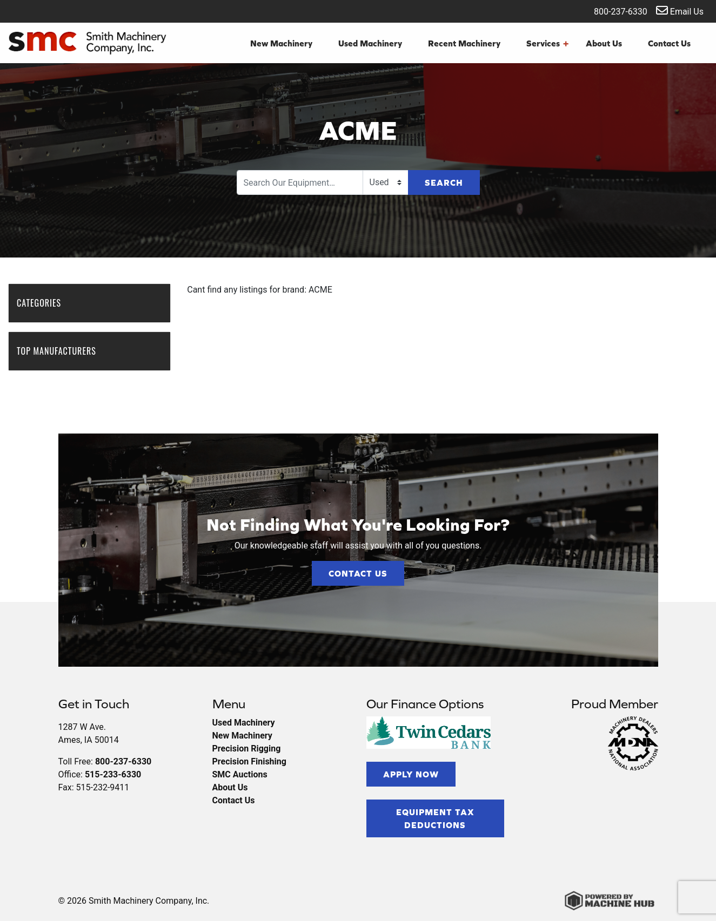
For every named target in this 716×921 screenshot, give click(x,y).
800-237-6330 (613, 10)
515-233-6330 (113, 774)
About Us (604, 43)
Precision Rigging (246, 748)
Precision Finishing (249, 761)
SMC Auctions (239, 774)
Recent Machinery (464, 43)
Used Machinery (370, 43)
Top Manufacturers (62, 350)
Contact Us (669, 43)
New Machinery (281, 43)
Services (547, 43)
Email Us (680, 10)
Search (444, 182)
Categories (44, 302)
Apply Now (411, 774)
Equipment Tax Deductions (435, 818)
